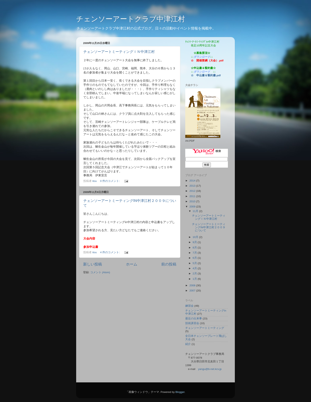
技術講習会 (192, 323)
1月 (195, 278)
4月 (195, 268)
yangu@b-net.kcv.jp (210, 369)
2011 (192, 196)
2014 (192, 180)
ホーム (131, 264)
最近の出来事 (193, 318)
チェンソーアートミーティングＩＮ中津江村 (119, 52)
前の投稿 (168, 264)
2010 (192, 201)
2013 (192, 185)
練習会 (189, 305)
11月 (196, 211)
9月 (195, 242)
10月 (196, 237)
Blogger (179, 392)
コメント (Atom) (100, 272)
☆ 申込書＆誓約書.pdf (206, 75)
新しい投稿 (92, 264)
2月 (195, 273)
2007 (192, 290)
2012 (192, 190)
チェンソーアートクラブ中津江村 (130, 19)
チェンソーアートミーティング (204, 328)
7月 (195, 252)
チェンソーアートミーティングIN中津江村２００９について (209, 227)
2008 (192, 285)
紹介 (188, 344)
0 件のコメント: (110, 181)
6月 (195, 257)
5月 (195, 263)
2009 (192, 206)
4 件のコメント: (110, 252)
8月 (195, 247)
